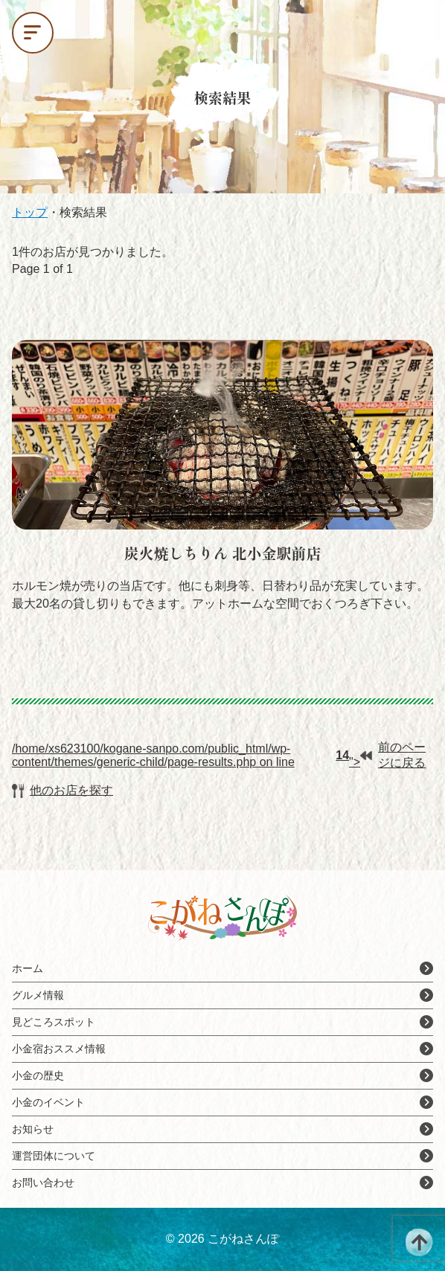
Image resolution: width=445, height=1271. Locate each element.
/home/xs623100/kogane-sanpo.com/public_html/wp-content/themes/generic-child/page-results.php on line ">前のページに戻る (219, 755)
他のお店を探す (62, 791)
